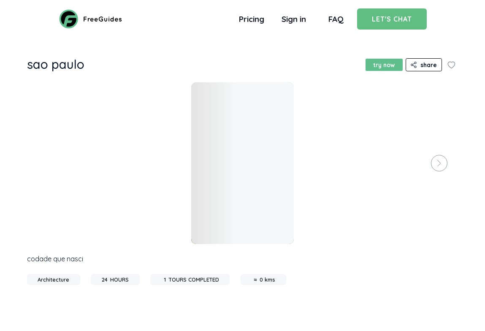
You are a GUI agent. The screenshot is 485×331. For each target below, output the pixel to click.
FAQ (336, 19)
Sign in (294, 19)
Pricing (251, 19)
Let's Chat (392, 19)
